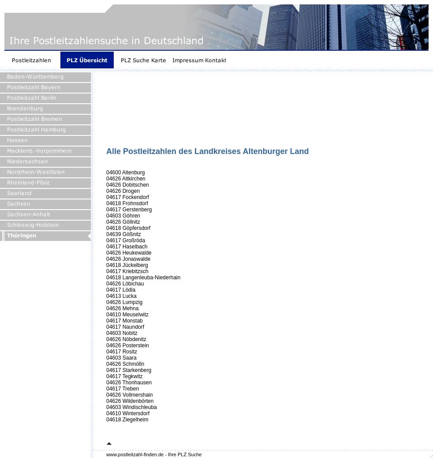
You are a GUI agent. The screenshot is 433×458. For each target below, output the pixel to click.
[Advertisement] (135, 112)
